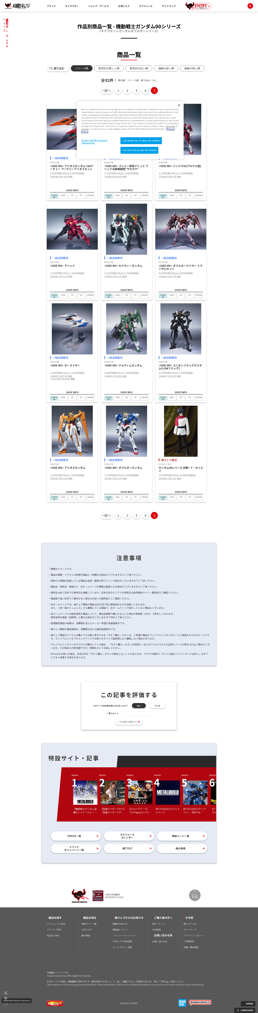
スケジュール (146, 6)
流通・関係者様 (190, 947)
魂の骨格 (180, 848)
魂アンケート (158, 923)
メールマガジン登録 (122, 947)
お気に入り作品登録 (122, 941)
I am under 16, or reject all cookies (141, 140)
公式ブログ (86, 929)
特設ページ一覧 (180, 836)
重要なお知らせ (120, 923)
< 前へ (106, 90)
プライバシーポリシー (194, 935)
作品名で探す (53, 935)
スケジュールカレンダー (127, 836)
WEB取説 (156, 929)
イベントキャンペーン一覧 (74, 848)
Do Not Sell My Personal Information (16, 1000)
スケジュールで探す (56, 923)
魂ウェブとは (189, 923)
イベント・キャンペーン (124, 935)
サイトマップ (169, 6)
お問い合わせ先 (159, 941)
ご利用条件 (188, 941)
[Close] (179, 105)
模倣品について (120, 929)
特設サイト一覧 (88, 923)
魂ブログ (127, 848)
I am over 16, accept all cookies (139, 150)
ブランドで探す (54, 929)
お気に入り (124, 6)
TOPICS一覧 (74, 836)
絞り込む (59, 68)
